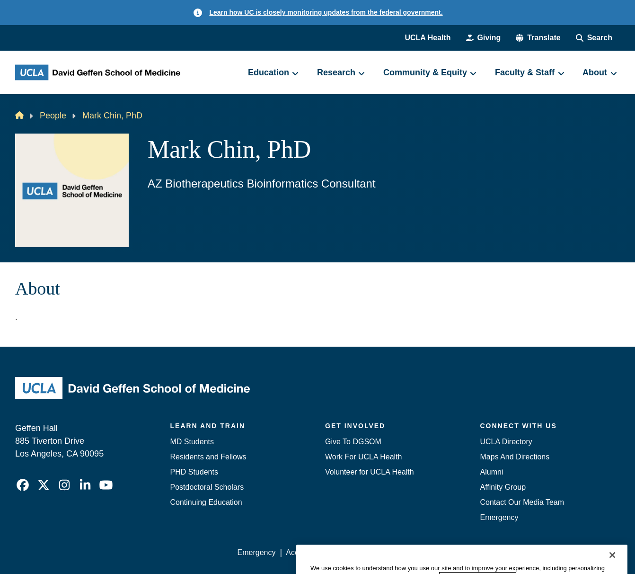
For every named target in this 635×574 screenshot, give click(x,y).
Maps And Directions (515, 457)
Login (530, 552)
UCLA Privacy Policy (371, 552)
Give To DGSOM (353, 442)
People (53, 115)
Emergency (499, 517)
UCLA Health (427, 38)
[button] (538, 37)
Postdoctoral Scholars (207, 487)
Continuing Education (206, 502)
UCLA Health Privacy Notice (464, 552)
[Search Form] (594, 37)
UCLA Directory (506, 442)
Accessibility (306, 552)
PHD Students (194, 472)
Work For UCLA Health (363, 457)
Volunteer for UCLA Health (369, 472)
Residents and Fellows (208, 457)
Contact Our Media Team (522, 502)
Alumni (491, 472)
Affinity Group (503, 487)
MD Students (192, 442)
